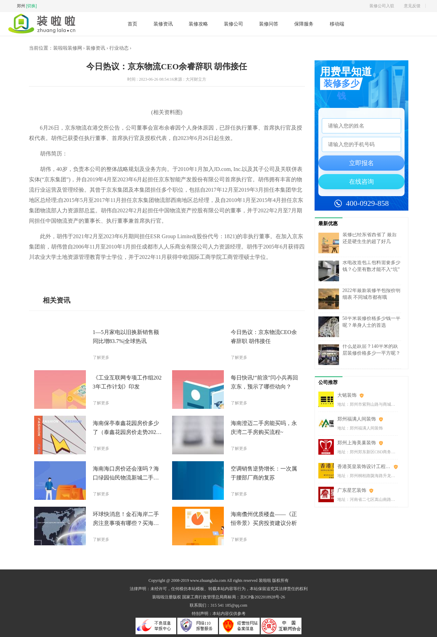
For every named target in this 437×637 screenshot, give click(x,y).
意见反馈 (412, 5)
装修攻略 (198, 24)
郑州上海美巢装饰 (356, 442)
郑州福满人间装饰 (356, 419)
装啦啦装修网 (67, 48)
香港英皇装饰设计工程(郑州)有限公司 (367, 466)
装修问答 (268, 24)
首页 (132, 24)
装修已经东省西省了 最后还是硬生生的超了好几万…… (369, 241)
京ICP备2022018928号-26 (262, 597)
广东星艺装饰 (351, 490)
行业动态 (119, 48)
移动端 (337, 24)
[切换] (31, 5)
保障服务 (304, 24)
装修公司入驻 (381, 5)
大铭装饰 (347, 395)
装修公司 (233, 24)
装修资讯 (163, 24)
